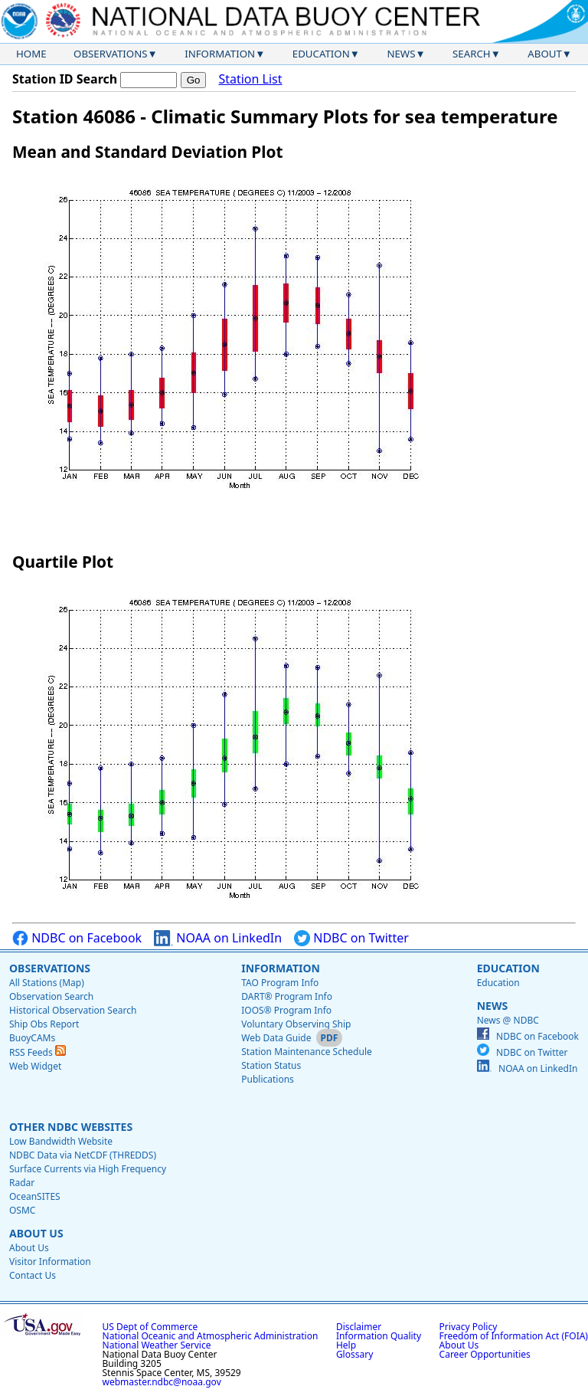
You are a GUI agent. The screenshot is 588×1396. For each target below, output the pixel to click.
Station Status (271, 1065)
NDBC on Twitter (351, 938)
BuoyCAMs (32, 1037)
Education (321, 54)
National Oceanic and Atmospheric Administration (210, 1335)
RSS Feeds (37, 1052)
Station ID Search (64, 78)
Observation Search (51, 996)
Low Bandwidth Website (61, 1141)
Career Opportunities (485, 1354)
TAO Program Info (279, 982)
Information (220, 54)
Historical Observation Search (72, 1010)
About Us (36, 1233)
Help (346, 1345)
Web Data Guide (276, 1037)
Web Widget (35, 1066)
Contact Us (32, 1275)
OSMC (22, 1210)
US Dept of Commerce (150, 1326)
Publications (267, 1079)
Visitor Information (50, 1261)
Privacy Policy (468, 1326)
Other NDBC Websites (70, 1126)
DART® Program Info (286, 996)
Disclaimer (358, 1326)
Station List (250, 79)
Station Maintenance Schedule (306, 1051)
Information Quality (378, 1335)
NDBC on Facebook (77, 938)
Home (31, 54)
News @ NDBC (508, 1020)
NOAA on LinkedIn (218, 938)
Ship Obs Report (44, 1024)
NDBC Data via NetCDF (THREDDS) (82, 1155)
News (401, 54)
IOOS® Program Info (286, 1010)
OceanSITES (34, 1196)
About (545, 54)
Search (471, 54)
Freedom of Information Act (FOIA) (513, 1335)
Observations (110, 54)
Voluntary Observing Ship (296, 1024)
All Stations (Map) (46, 982)
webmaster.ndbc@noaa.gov (162, 1381)
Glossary (354, 1354)
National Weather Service (157, 1345)
